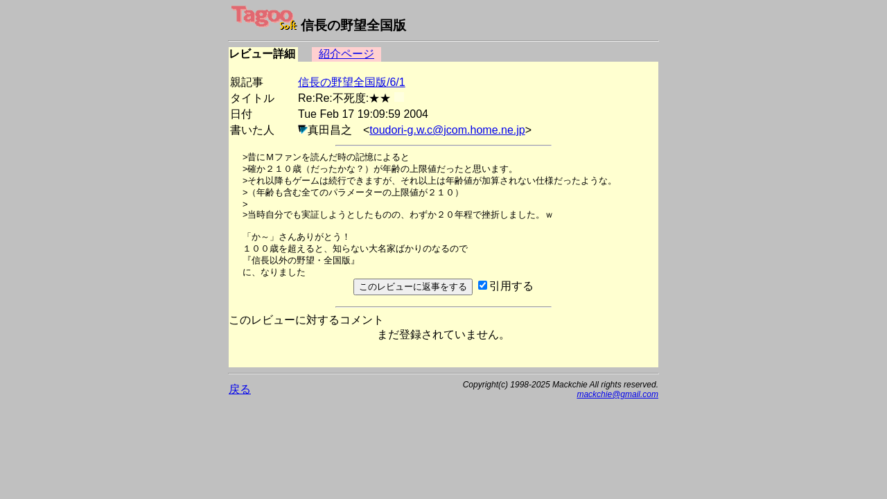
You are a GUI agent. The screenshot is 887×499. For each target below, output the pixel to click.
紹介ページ (346, 54)
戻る (240, 389)
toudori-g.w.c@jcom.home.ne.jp (447, 130)
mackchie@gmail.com (617, 394)
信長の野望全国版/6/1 (351, 82)
